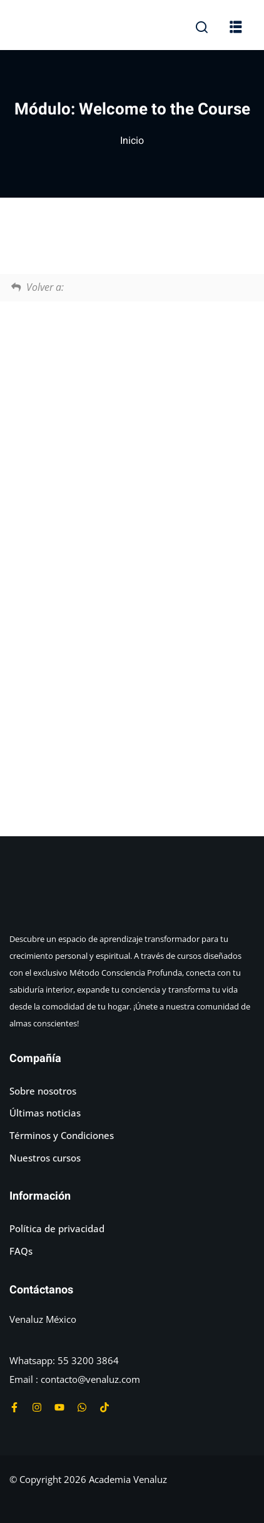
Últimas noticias (45, 1112)
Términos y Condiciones (61, 1135)
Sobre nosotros (42, 1091)
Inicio (132, 140)
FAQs (21, 1251)
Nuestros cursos (45, 1157)
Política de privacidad (56, 1228)
